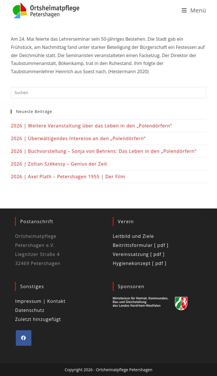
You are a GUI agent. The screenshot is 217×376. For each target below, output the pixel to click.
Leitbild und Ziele (133, 236)
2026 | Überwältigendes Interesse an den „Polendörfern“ (78, 138)
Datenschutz (29, 310)
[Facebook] (23, 338)
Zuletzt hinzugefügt (38, 319)
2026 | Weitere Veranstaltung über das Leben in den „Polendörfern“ (91, 126)
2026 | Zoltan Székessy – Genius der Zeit (59, 164)
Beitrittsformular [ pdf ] (140, 245)
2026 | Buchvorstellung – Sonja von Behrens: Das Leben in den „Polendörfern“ (103, 151)
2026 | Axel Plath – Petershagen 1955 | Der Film (68, 176)
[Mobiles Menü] (194, 10)
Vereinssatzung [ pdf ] (138, 254)
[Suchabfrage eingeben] (108, 92)
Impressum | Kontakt (40, 301)
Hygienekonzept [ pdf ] (139, 263)
